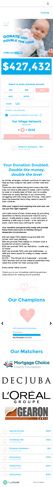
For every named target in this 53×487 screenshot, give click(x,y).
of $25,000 (22, 337)
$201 (11, 96)
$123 (42, 90)
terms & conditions (38, 482)
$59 (26, 90)
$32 (10, 90)
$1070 (26, 96)
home (45, 12)
